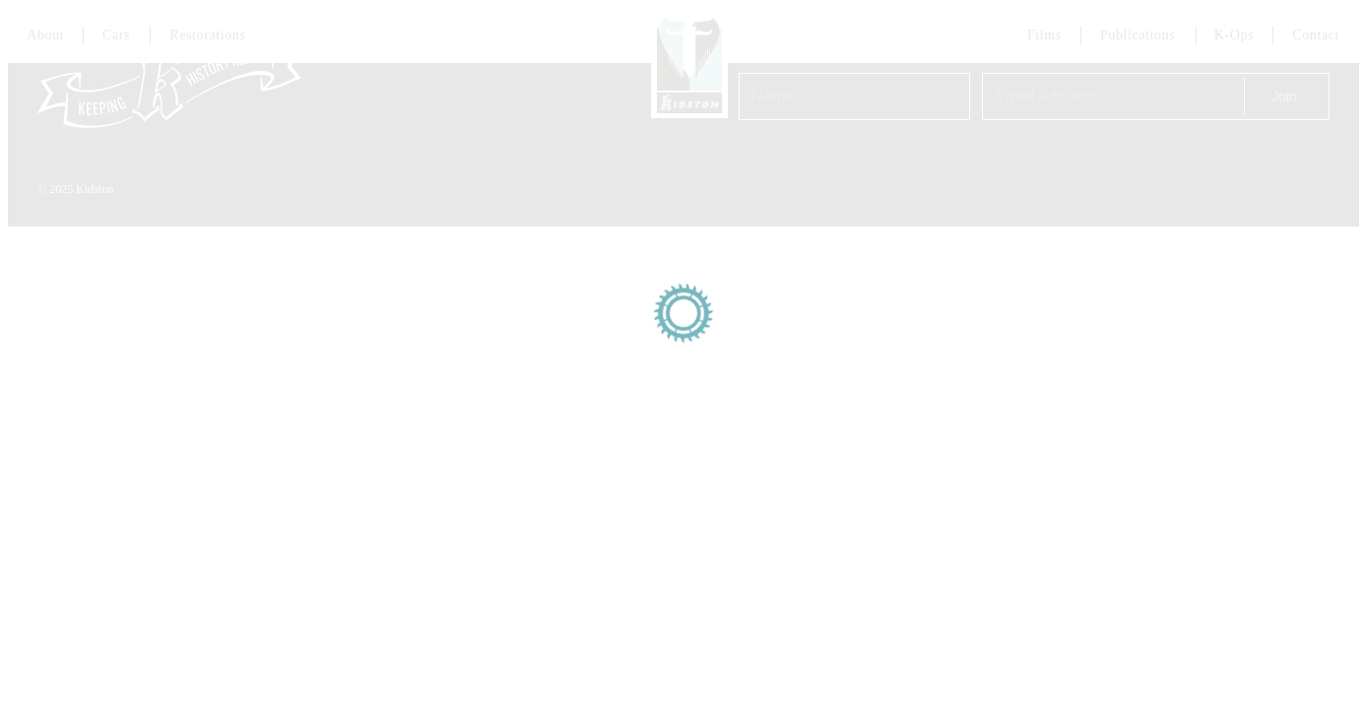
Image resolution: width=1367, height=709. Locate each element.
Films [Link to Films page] (1044, 35)
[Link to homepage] (689, 63)
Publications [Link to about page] (1137, 35)
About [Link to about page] (45, 35)
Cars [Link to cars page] (116, 35)
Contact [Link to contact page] (1315, 35)
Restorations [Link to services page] (207, 35)
